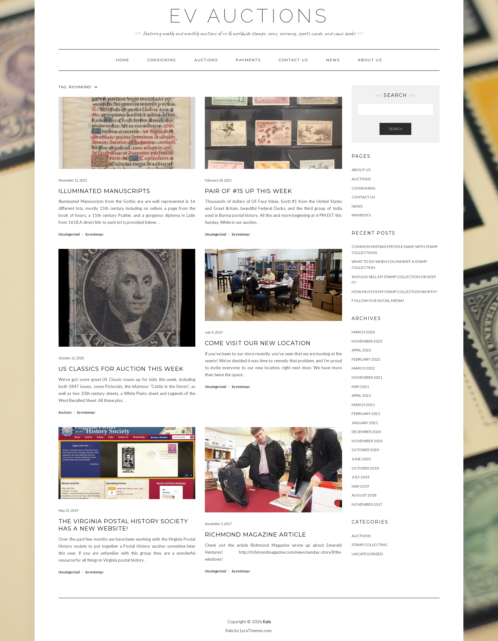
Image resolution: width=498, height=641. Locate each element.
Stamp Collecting (369, 544)
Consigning (161, 60)
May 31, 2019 (68, 510)
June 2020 (361, 459)
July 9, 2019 (213, 332)
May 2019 (360, 486)
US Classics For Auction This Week (121, 368)
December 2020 (366, 431)
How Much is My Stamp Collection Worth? (394, 291)
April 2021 (361, 395)
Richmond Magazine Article (255, 534)
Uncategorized (69, 234)
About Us (370, 60)
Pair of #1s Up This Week (248, 191)
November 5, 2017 (218, 524)
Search (395, 129)
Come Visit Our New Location (258, 343)
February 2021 (366, 413)
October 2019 (365, 468)
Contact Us (293, 60)
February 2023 (366, 359)
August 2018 (364, 495)
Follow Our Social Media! (378, 300)
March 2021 (363, 404)
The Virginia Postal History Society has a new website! (123, 525)
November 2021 (367, 377)
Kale (267, 621)
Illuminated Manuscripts (104, 191)
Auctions (206, 60)
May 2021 (360, 386)
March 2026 (363, 332)
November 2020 (367, 440)
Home (122, 60)
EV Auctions (249, 16)
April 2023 (361, 350)
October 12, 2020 (71, 358)
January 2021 (365, 422)
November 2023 (367, 341)
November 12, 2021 (72, 180)
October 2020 (365, 449)
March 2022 (363, 368)
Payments (248, 60)
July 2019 (360, 477)
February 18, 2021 (218, 180)
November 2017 (367, 504)
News (333, 60)
